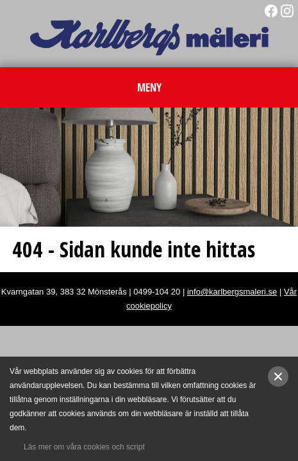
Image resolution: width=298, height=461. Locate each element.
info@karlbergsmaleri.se (232, 291)
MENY (149, 87)
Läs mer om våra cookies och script (84, 446)
